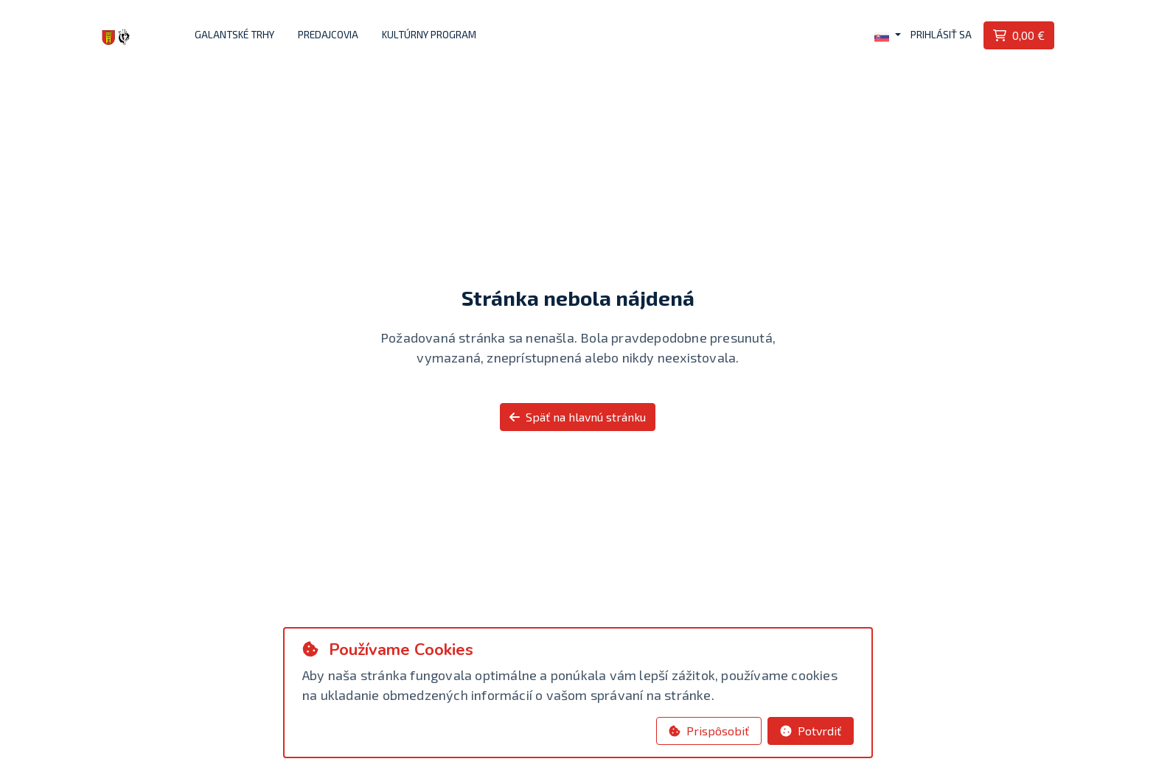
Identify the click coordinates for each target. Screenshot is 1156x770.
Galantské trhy (234, 34)
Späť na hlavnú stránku (577, 417)
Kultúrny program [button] (429, 34)
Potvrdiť (810, 731)
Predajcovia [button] (328, 34)
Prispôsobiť (709, 731)
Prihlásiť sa (941, 34)
